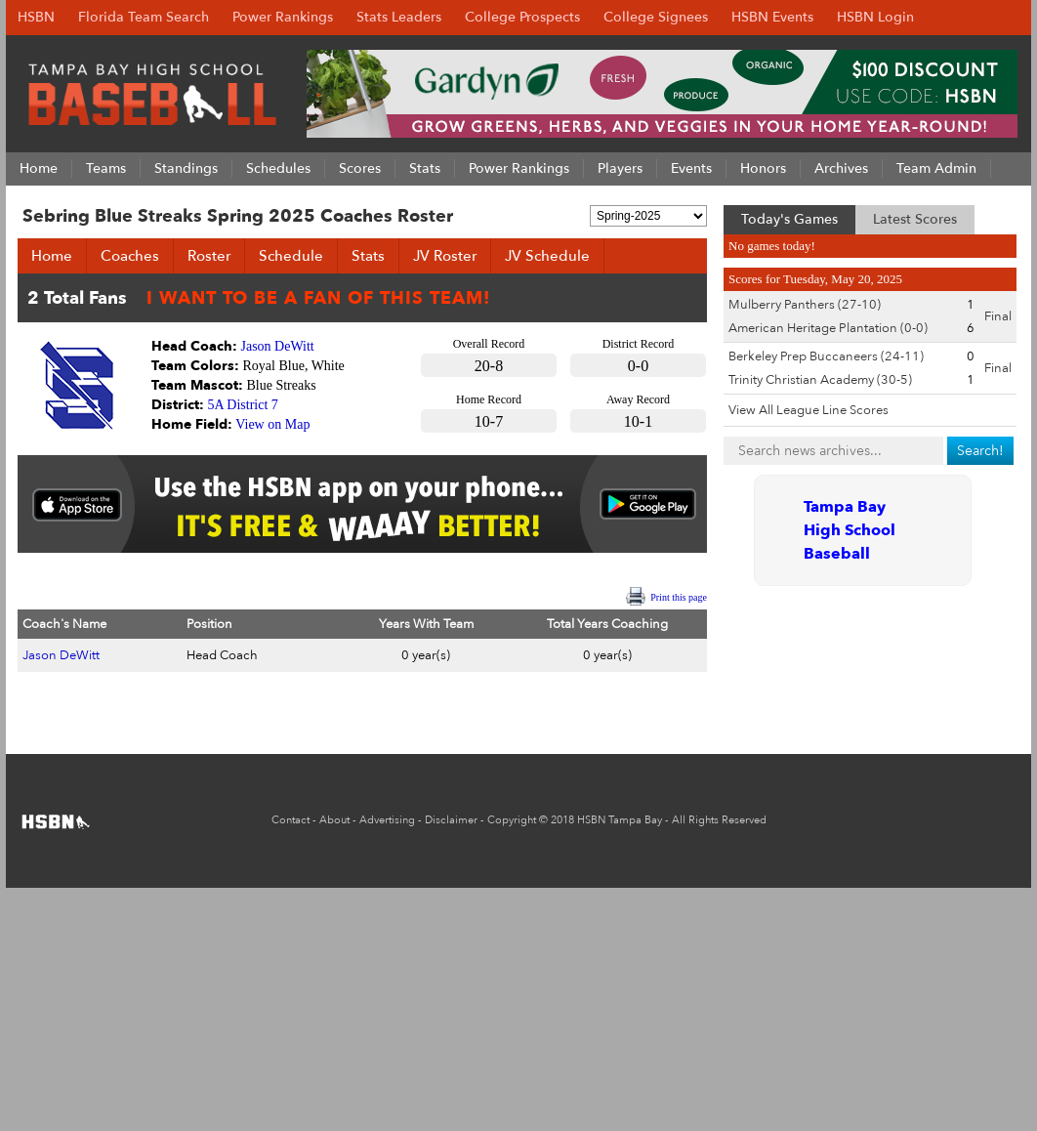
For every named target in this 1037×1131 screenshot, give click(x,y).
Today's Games (789, 219)
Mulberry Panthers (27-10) (804, 305)
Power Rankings (282, 17)
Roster (208, 256)
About (334, 820)
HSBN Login (875, 17)
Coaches (130, 256)
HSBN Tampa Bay (619, 820)
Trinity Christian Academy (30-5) (820, 380)
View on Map (272, 424)
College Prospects (522, 17)
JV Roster (445, 256)
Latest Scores (915, 219)
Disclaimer (451, 820)
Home (51, 256)
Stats (368, 256)
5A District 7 (243, 405)
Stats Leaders (398, 17)
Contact (290, 820)
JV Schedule (547, 256)
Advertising (387, 820)
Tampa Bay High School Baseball (849, 530)
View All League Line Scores (808, 410)
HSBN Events (772, 17)
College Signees (655, 17)
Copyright (511, 820)
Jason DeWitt (277, 346)
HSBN (36, 17)
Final (998, 316)
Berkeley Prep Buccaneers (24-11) (826, 356)
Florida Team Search (143, 17)
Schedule (291, 256)
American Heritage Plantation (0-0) (828, 328)
